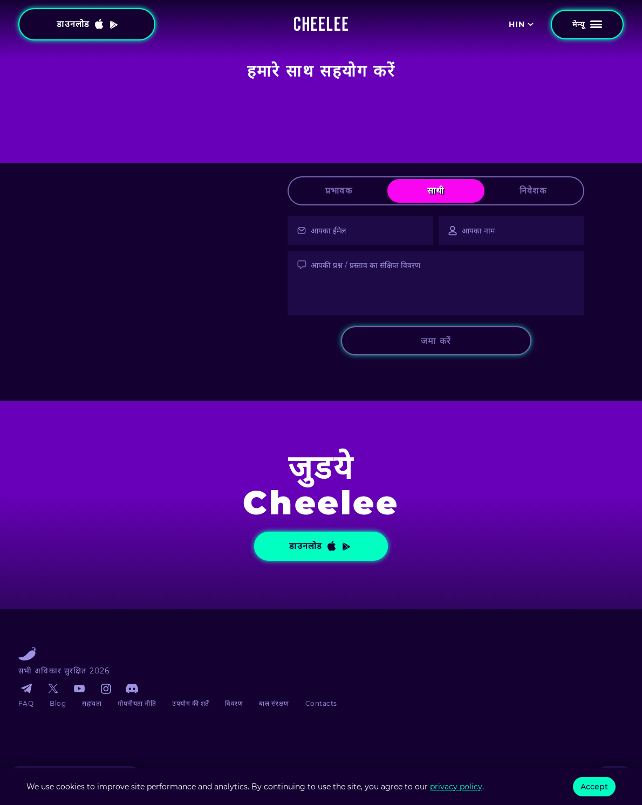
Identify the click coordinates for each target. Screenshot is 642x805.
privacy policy (456, 787)
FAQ (25, 703)
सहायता (91, 703)
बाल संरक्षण (274, 703)
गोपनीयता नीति (137, 703)
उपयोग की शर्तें (190, 703)
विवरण (234, 703)
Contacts (321, 703)
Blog (58, 703)
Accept (594, 787)
